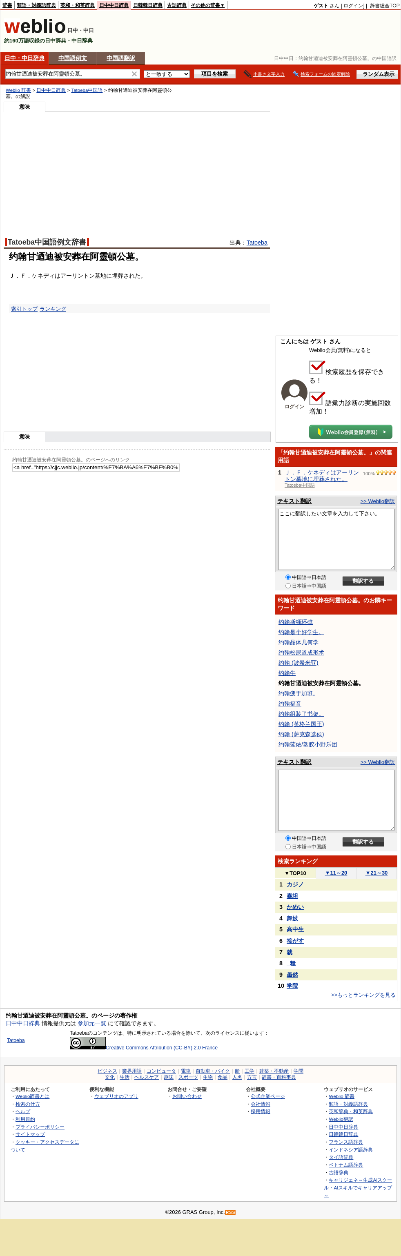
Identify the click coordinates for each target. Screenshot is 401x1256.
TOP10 (295, 873)
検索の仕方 (28, 1104)
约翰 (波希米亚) (298, 662)
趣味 (169, 1077)
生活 (124, 1077)
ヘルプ (23, 1111)
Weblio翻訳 (341, 1119)
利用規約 (25, 1119)
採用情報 (260, 1111)
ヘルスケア (146, 1077)
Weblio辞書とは (32, 1096)
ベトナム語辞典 (346, 1164)
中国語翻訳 (121, 58)
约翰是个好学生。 (301, 632)
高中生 (295, 929)
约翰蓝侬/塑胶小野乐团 (307, 744)
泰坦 (292, 896)
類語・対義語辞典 (36, 5)
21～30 (376, 873)
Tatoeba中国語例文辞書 (47, 242)
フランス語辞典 (346, 1142)
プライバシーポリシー (40, 1126)
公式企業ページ (268, 1096)
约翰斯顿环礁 (295, 622)
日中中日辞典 (114, 5)
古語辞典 (177, 5)
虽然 (292, 974)
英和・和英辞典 (77, 5)
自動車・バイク (213, 1071)
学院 (292, 985)
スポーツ (188, 1077)
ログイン (353, 6)
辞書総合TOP (385, 6)
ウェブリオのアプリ (116, 1096)
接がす (295, 941)
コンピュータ (161, 1071)
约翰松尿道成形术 (301, 652)
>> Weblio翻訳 (378, 501)
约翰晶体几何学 (298, 642)
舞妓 (292, 918)
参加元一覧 (92, 1023)
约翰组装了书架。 (301, 713)
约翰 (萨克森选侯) (301, 734)
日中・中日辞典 (24, 58)
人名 (237, 1077)
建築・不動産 (274, 1071)
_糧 (291, 963)
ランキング (53, 309)
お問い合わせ (187, 1096)
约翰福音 (289, 703)
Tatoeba (257, 242)
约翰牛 (287, 673)
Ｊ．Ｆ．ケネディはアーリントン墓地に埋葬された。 (77, 275)
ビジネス (107, 1071)
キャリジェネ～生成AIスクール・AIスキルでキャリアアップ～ (358, 1187)
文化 (110, 1077)
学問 (298, 1071)
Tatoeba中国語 (86, 90)
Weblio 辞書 (18, 90)
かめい (295, 907)
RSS (231, 1212)
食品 (222, 1077)
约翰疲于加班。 (298, 693)
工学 (249, 1071)
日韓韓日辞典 (148, 5)
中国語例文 (72, 58)
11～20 (336, 873)
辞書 (7, 5)
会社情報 (260, 1104)
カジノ (295, 884)
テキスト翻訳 (294, 501)
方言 (252, 1077)
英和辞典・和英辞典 (351, 1111)
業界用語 (132, 1071)
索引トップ (24, 309)
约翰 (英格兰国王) (301, 724)
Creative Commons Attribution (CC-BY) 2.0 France (144, 1048)
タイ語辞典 (341, 1157)
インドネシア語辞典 (351, 1149)
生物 (208, 1077)
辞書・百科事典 (279, 1077)
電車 (186, 1071)
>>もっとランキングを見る (363, 995)
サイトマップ (30, 1134)
